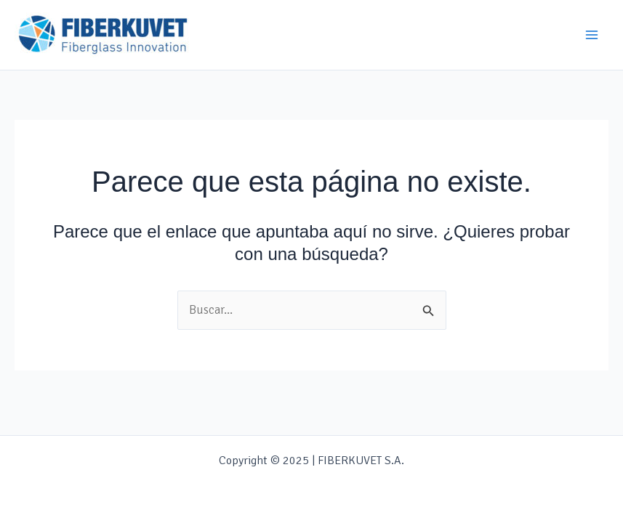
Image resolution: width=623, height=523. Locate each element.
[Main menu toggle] (592, 35)
